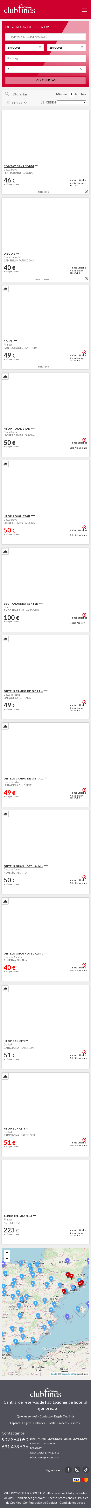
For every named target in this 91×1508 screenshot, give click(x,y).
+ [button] (7, 1253)
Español (15, 1423)
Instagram (77, 1469)
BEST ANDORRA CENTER (21, 603)
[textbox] (45, 37)
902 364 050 (15, 1439)
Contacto (46, 1416)
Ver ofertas (46, 80)
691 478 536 (15, 1446)
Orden (51, 102)
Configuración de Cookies (40, 1502)
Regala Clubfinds (64, 1416)
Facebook (68, 1469)
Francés (75, 1423)
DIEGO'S (9, 253)
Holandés (39, 1423)
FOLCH (8, 341)
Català (51, 1423)
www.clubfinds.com (19, 8)
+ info (86, 191)
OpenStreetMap (69, 1374)
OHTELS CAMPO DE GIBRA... (23, 691)
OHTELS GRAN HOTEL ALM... (23, 866)
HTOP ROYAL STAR (17, 428)
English (26, 1423)
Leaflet (54, 1374)
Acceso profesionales (61, 1498)
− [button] (7, 1259)
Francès (62, 1423)
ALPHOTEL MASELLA (18, 1216)
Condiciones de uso (72, 1502)
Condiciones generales (31, 1498)
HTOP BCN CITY (14, 1041)
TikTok (85, 1469)
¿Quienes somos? (26, 1416)
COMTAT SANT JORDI (19, 166)
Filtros (17, 102)
